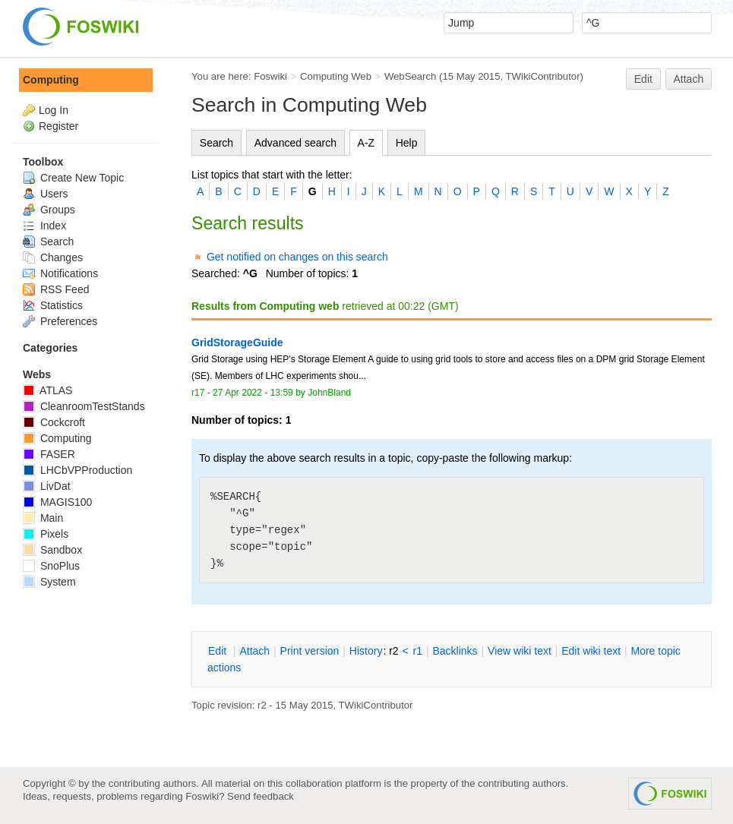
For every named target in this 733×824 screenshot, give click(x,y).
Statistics (53, 305)
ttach (254, 651)
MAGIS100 (57, 502)
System (49, 582)
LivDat (47, 486)
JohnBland (329, 392)
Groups (49, 210)
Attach (689, 79)
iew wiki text (519, 651)
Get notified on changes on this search (297, 257)
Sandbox (52, 550)
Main (43, 518)
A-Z (366, 143)
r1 (417, 651)
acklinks (454, 651)
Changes (53, 257)
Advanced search (295, 143)
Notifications (60, 273)
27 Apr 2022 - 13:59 (253, 392)
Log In (53, 110)
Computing (51, 80)
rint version (310, 651)
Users (45, 194)
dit (218, 651)
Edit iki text (591, 651)
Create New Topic (73, 178)
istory (366, 651)
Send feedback (260, 796)
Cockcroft (54, 422)
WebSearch (410, 76)
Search (216, 143)
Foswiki (270, 76)
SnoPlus (51, 566)
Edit (643, 79)
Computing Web (335, 76)
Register (58, 126)
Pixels (45, 534)
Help (407, 143)
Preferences (60, 321)
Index (44, 225)
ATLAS (47, 390)
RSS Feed (56, 289)
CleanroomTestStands (84, 406)
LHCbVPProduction (77, 470)
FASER (49, 454)
